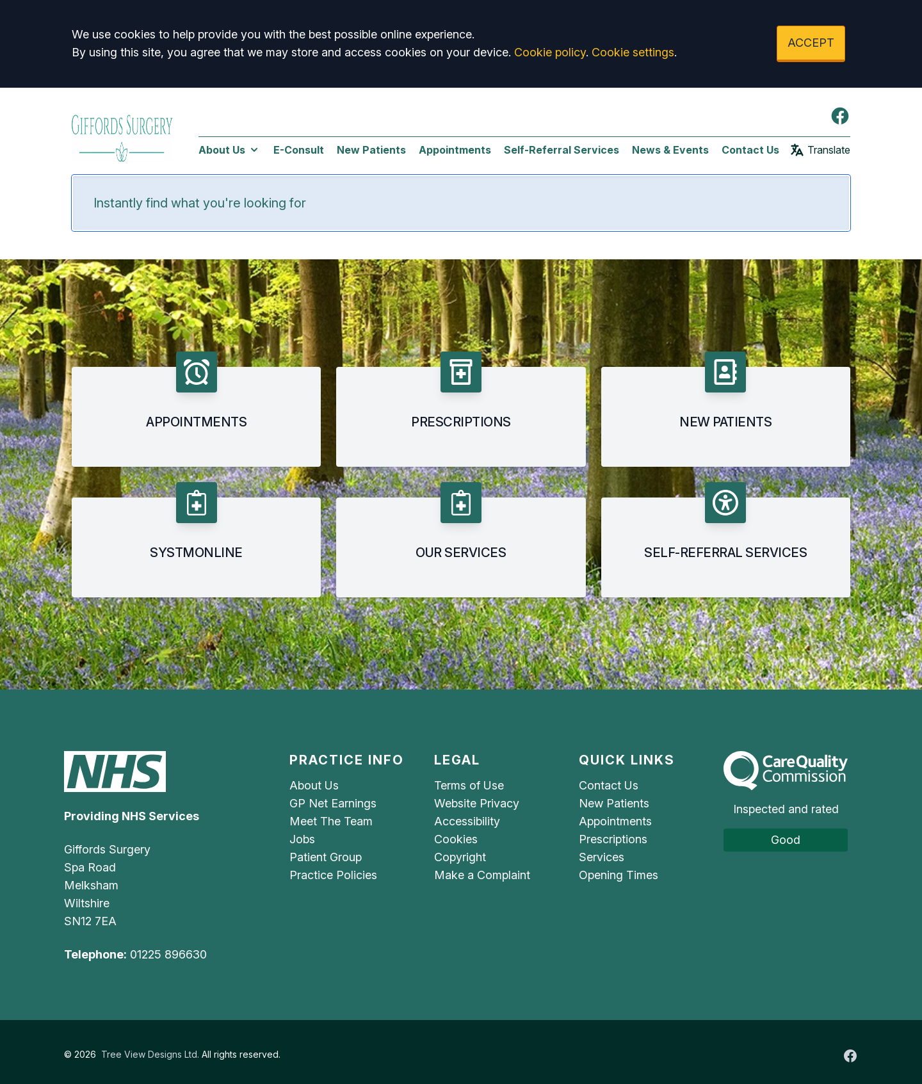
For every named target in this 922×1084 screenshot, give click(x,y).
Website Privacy (476, 803)
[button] (196, 409)
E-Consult (298, 149)
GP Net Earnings (332, 803)
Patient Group (325, 857)
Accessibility (467, 821)
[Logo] (122, 136)
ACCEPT (811, 42)
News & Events (670, 149)
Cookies (456, 839)
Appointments (455, 149)
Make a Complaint (482, 875)
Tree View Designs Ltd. (150, 1054)
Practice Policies (333, 875)
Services (601, 857)
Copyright (460, 857)
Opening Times (618, 875)
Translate (819, 150)
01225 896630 (168, 954)
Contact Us (750, 149)
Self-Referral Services (561, 149)
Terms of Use (469, 785)
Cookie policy (550, 52)
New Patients (371, 149)
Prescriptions (613, 839)
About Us (229, 149)
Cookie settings (633, 52)
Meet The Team (331, 821)
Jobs (302, 839)
